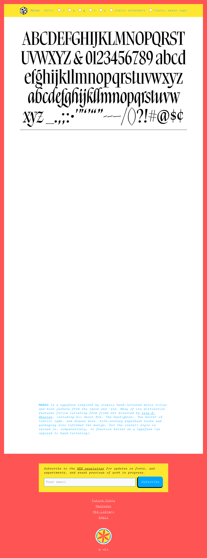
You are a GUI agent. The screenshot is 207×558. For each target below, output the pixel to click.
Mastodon (103, 506)
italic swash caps (168, 10)
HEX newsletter (90, 468)
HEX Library (103, 512)
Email (103, 517)
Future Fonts (103, 500)
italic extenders (128, 10)
